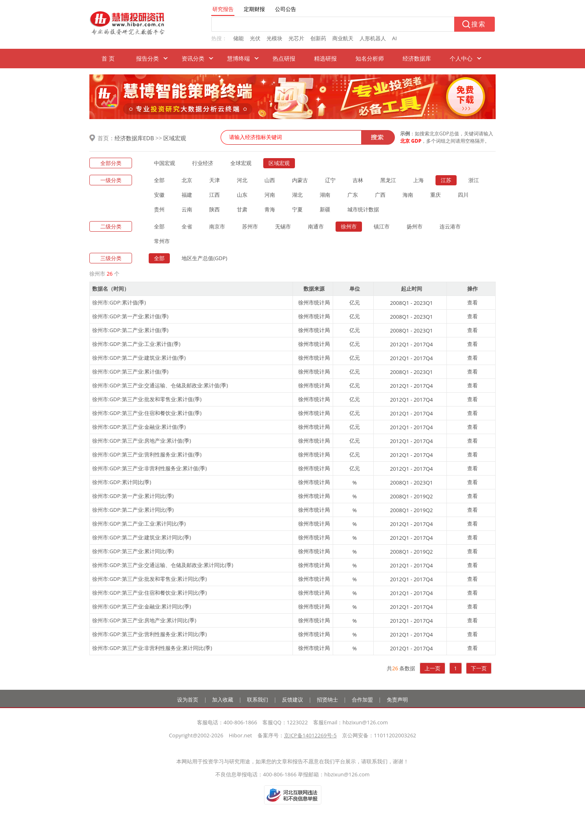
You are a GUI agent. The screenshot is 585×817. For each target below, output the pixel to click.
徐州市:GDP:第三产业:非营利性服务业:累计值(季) (149, 468)
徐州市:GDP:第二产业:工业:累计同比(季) (139, 523)
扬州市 (414, 226)
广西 (380, 194)
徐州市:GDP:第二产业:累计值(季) (130, 330)
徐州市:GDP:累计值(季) (119, 302)
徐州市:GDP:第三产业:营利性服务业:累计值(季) (147, 454)
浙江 (473, 180)
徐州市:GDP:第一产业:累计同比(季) (133, 496)
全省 (187, 226)
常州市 (162, 241)
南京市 (217, 226)
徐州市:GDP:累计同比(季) (121, 482)
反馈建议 (292, 699)
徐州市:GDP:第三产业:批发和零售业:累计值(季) (147, 399)
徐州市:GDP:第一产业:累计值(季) (130, 316)
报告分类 (147, 58)
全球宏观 (240, 163)
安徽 (159, 194)
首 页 (108, 58)
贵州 (159, 209)
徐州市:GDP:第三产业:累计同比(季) (133, 551)
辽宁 (330, 180)
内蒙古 (300, 180)
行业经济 (202, 163)
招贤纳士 (327, 699)
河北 (242, 180)
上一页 (432, 668)
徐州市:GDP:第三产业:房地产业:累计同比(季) (144, 620)
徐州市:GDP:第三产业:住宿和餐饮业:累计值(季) (147, 413)
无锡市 (283, 226)
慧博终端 (238, 58)
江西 (214, 194)
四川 (463, 194)
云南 (187, 209)
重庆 (435, 194)
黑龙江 (388, 180)
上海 (418, 180)
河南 (269, 194)
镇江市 (382, 226)
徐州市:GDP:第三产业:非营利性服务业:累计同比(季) (152, 648)
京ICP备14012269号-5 (310, 735)
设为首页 (187, 699)
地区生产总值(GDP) (204, 258)
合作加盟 (362, 699)
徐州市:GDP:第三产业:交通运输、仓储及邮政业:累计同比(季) (162, 565)
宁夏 (297, 209)
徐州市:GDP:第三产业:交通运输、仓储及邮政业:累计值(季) (160, 385)
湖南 (325, 194)
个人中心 (461, 58)
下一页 (479, 668)
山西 (269, 180)
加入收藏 (222, 699)
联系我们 (257, 699)
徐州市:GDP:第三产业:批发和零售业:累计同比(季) (149, 578)
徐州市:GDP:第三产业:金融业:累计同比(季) (141, 606)
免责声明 (397, 699)
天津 (214, 180)
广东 (352, 194)
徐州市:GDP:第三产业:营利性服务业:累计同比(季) (149, 634)
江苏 (446, 180)
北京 (187, 180)
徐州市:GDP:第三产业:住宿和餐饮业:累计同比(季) (149, 592)
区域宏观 (174, 138)
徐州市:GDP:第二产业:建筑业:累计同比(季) (141, 537)
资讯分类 (193, 58)
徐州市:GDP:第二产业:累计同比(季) (133, 509)
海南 (408, 194)
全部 (159, 180)
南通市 (316, 226)
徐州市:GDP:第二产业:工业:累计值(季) (136, 344)
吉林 (358, 180)
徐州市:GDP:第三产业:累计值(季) (130, 371)
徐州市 (349, 226)
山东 (242, 194)
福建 (187, 194)
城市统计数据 (363, 209)
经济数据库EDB (134, 138)
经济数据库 (417, 58)
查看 (472, 302)
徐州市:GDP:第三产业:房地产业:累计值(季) (141, 440)
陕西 (214, 209)
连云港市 (450, 226)
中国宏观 (164, 163)
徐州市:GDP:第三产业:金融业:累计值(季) (139, 426)
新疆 (325, 209)
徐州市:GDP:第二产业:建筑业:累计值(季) (139, 357)
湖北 (297, 194)
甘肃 (242, 209)
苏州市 (250, 226)
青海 (269, 209)
